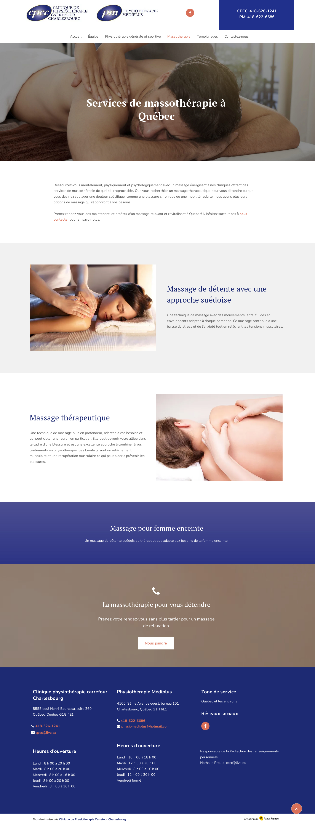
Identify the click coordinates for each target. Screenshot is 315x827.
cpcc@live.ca (45, 732)
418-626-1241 (47, 726)
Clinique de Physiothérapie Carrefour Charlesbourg (92, 819)
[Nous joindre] (156, 643)
